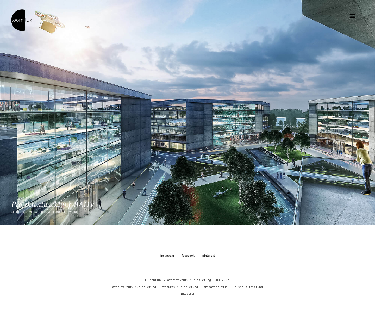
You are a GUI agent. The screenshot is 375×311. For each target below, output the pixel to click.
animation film (215, 287)
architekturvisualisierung (134, 287)
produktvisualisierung (179, 287)
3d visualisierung (248, 287)
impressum (187, 293)
